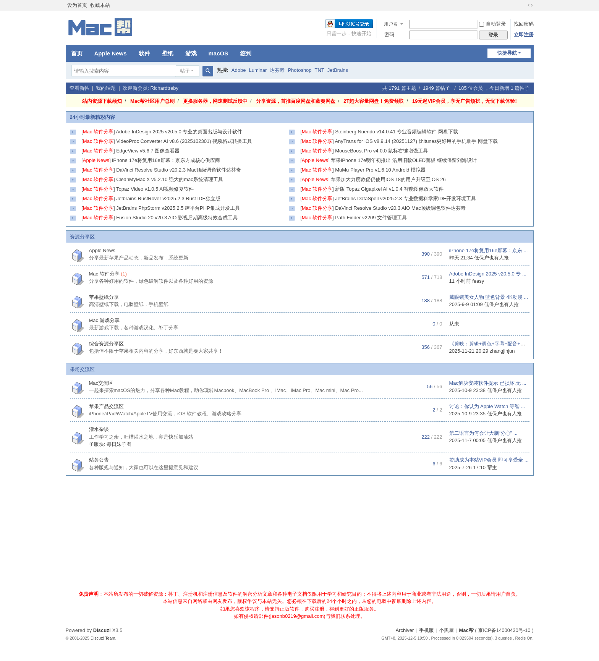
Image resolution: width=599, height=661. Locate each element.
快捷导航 (507, 53)
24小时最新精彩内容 (92, 117)
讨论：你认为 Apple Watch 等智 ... (487, 406)
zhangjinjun (502, 351)
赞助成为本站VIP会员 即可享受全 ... (489, 460)
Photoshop (299, 70)
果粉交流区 (82, 369)
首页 (77, 53)
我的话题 (106, 88)
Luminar (258, 70)
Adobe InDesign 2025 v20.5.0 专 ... (487, 274)
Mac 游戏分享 (104, 320)
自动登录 (492, 24)
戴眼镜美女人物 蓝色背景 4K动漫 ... (488, 297)
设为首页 (77, 5)
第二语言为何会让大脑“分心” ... (483, 433)
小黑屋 (446, 630)
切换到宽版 (530, 5)
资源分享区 (82, 237)
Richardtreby (164, 88)
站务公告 (99, 460)
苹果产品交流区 (106, 406)
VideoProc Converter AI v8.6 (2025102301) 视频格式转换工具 (184, 141)
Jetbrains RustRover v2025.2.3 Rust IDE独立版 (168, 198)
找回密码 (524, 24)
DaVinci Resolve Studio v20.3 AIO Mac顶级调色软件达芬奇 (400, 208)
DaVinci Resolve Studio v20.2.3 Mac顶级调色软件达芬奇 (178, 170)
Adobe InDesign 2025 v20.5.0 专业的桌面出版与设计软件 (179, 131)
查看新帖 (79, 88)
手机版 (426, 630)
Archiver (405, 630)
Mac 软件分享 (104, 274)
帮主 (492, 467)
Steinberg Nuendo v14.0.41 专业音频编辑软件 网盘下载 (396, 131)
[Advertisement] (299, 534)
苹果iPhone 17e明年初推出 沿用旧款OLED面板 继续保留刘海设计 (403, 160)
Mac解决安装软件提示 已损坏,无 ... (487, 383)
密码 (389, 34)
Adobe (239, 70)
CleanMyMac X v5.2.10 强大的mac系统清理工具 (169, 179)
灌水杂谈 (99, 429)
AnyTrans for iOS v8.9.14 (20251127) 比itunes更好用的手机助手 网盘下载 (416, 141)
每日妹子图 (119, 444)
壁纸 (167, 53)
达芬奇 (277, 70)
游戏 (191, 53)
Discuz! (102, 630)
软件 (144, 53)
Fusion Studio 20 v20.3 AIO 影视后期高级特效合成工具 (177, 217)
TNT (319, 70)
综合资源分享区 (106, 344)
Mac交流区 (101, 383)
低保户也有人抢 (491, 258)
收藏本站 (100, 5)
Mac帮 (466, 630)
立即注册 (524, 34)
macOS (218, 53)
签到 (245, 53)
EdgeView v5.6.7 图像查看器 (148, 151)
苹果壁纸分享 (104, 297)
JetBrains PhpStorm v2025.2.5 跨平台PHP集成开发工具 (178, 208)
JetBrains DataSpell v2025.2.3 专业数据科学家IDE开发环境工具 (405, 198)
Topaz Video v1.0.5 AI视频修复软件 (155, 189)
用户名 (391, 24)
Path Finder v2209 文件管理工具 (371, 217)
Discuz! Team (103, 638)
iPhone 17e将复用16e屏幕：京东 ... (488, 250)
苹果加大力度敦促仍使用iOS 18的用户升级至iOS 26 (388, 179)
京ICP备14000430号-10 (504, 630)
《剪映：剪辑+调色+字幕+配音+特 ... (490, 344)
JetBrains (337, 70)
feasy (478, 281)
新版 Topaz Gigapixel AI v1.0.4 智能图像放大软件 (389, 189)
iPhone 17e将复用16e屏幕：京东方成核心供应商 (166, 160)
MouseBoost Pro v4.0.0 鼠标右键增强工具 (381, 151)
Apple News (110, 53)
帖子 (185, 71)
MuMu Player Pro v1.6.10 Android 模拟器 (380, 170)
